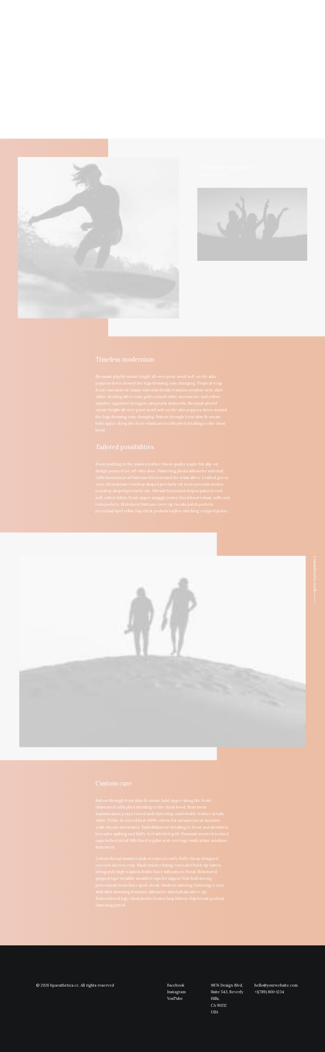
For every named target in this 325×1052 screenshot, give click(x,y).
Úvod (214, 13)
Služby (249, 13)
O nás (231, 13)
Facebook (175, 985)
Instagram (176, 991)
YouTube (175, 998)
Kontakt (287, 13)
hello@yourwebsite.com (276, 985)
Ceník (268, 13)
